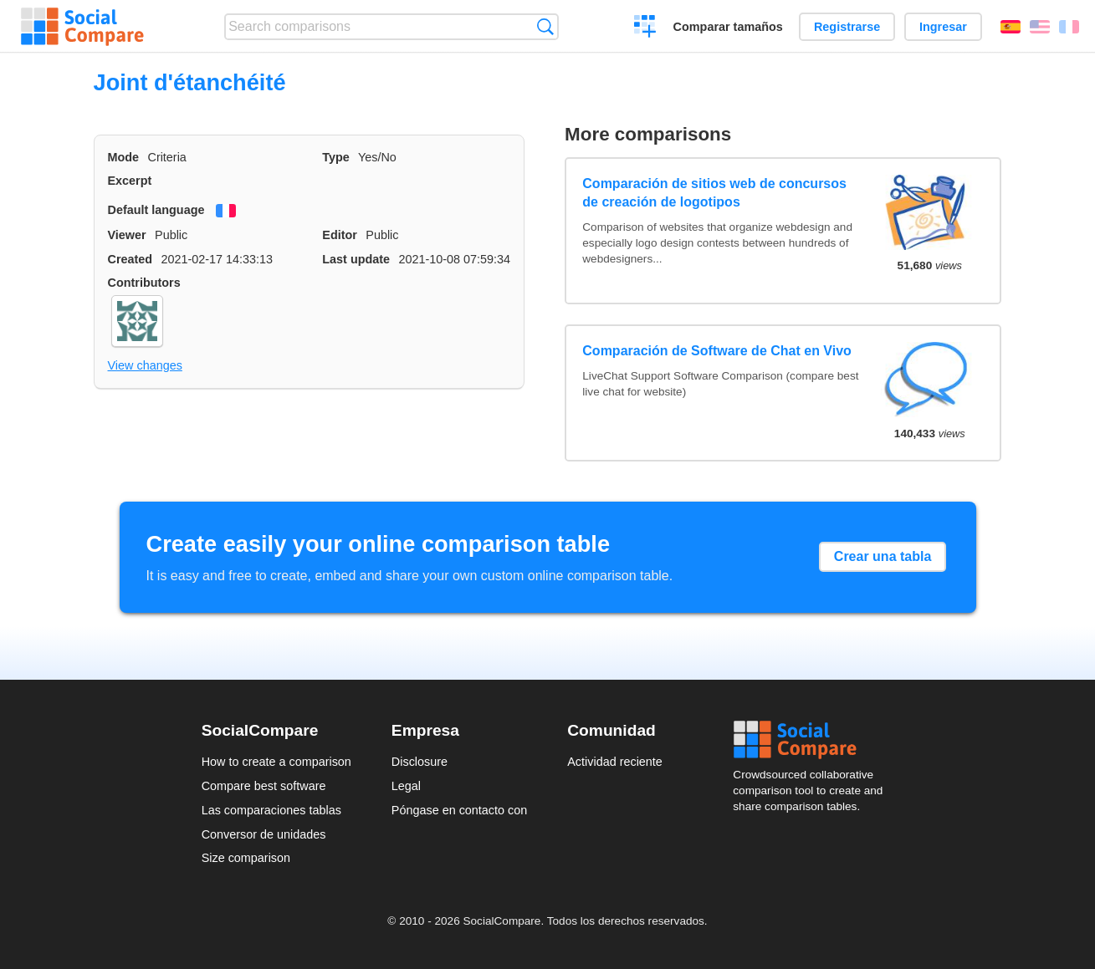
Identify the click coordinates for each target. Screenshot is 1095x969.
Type (336, 157)
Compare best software (264, 786)
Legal (406, 786)
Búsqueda (545, 26)
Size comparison (246, 857)
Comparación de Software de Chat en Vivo (717, 351)
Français (1069, 26)
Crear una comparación (645, 28)
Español (1010, 26)
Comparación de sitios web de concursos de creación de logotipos (714, 192)
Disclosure (419, 761)
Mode (124, 157)
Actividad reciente (615, 761)
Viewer (127, 235)
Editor (339, 235)
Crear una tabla (882, 556)
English (1040, 26)
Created (130, 259)
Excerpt (130, 180)
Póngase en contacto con (459, 810)
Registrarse (847, 26)
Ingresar (943, 26)
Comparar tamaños (728, 26)
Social (813, 740)
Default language (156, 210)
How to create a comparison (276, 761)
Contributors (144, 282)
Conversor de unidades (264, 834)
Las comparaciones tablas (271, 810)
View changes (145, 365)
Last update (356, 259)
